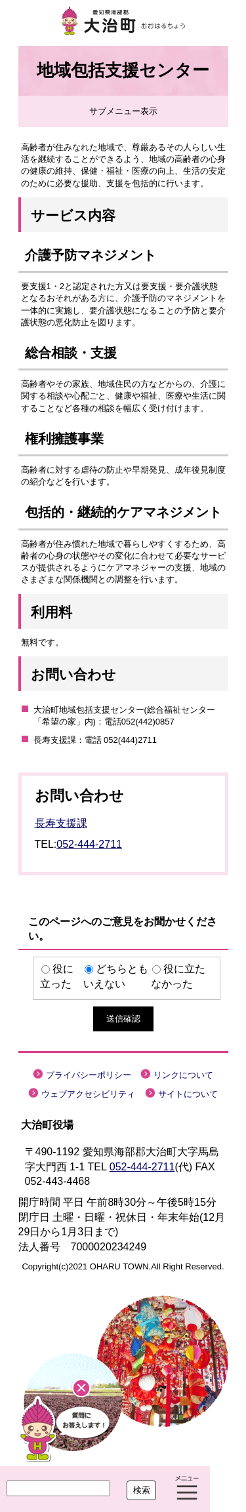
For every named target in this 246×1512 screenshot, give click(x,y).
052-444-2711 (89, 844)
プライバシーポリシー (88, 1075)
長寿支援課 (61, 823)
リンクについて (183, 1075)
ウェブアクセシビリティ (88, 1094)
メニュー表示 (187, 1489)
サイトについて (188, 1094)
